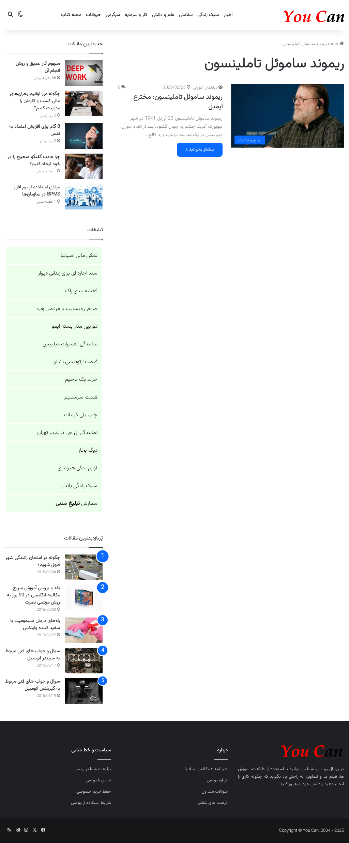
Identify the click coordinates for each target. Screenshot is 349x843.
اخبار (228, 15)
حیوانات (93, 15)
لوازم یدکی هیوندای (77, 468)
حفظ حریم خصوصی (93, 791)
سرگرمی (113, 15)
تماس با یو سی (98, 780)
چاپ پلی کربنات (80, 415)
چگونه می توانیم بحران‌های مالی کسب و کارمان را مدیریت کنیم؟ (35, 101)
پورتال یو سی (327, 769)
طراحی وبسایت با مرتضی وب (67, 308)
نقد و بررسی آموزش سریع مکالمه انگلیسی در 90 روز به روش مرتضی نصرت (33, 595)
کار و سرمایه (136, 15)
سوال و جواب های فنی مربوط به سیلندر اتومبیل (32, 654)
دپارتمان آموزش (205, 87)
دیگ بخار (87, 450)
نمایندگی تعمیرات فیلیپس (70, 344)
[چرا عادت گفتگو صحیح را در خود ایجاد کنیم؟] (84, 166)
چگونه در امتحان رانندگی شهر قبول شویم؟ (32, 561)
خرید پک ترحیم (81, 379)
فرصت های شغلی (212, 802)
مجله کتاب (71, 15)
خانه (337, 44)
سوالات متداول (215, 791)
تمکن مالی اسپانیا (79, 255)
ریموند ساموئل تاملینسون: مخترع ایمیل (178, 102)
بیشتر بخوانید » (199, 149)
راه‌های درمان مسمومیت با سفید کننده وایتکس (35, 624)
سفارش (76, 503)
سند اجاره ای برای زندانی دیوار (67, 273)
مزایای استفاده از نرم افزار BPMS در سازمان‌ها (37, 191)
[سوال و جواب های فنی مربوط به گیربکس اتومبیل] (84, 691)
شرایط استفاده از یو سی (91, 802)
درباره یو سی (217, 780)
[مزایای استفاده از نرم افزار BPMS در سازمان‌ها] (84, 196)
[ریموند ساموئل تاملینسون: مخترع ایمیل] (287, 116)
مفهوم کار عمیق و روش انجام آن (38, 67)
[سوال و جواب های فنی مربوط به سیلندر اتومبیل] (84, 660)
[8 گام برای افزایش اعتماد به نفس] (84, 136)
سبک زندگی (208, 15)
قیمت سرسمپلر (80, 397)
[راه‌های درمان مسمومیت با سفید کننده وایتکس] (84, 630)
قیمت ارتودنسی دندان (74, 361)
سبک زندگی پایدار (79, 485)
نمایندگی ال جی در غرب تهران (67, 432)
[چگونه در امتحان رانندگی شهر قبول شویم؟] (84, 567)
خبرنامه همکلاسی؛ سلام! (206, 769)
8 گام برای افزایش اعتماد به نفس (34, 130)
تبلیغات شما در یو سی (92, 769)
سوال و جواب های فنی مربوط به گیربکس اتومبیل (32, 685)
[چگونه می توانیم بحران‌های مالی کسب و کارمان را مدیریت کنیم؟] (84, 103)
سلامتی (186, 15)
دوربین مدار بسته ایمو (74, 326)
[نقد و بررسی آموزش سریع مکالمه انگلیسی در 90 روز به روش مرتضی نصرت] (84, 597)
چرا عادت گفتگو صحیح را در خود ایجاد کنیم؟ (33, 160)
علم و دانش (163, 15)
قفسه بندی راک (81, 291)
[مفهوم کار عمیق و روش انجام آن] (84, 73)
